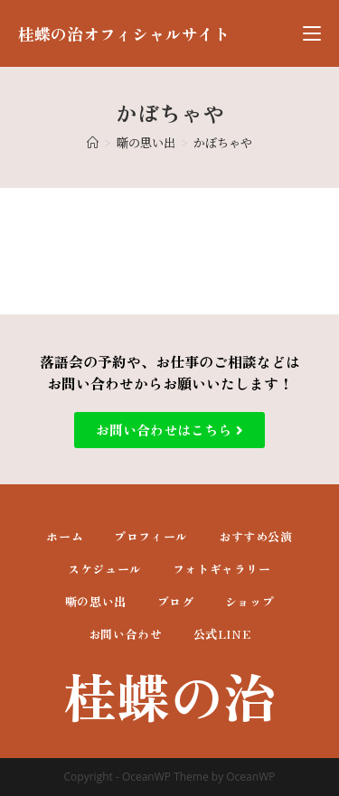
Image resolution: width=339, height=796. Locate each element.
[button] (169, 430)
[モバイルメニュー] (312, 33)
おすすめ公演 (256, 536)
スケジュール (105, 568)
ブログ (175, 601)
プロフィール (151, 536)
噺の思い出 (96, 601)
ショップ (249, 601)
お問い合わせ (126, 633)
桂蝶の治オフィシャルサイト (124, 33)
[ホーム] (93, 142)
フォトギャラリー (222, 568)
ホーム (64, 536)
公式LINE (222, 633)
